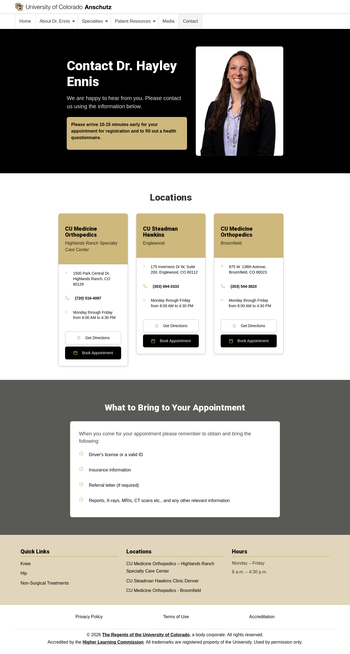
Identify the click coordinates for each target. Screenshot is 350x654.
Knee (26, 563)
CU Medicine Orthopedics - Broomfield (163, 590)
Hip (24, 573)
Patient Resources (135, 21)
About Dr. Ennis (57, 21)
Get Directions (93, 338)
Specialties (95, 21)
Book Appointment (93, 353)
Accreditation (262, 616)
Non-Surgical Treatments (45, 583)
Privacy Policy (89, 616)
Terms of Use (176, 616)
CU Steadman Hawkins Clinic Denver (162, 581)
